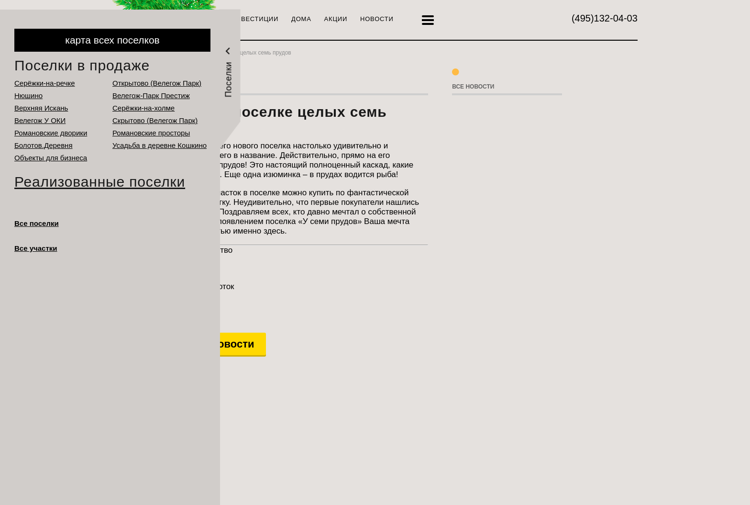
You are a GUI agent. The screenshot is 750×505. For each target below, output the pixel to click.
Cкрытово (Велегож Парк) (155, 120)
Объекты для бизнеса (50, 158)
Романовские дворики (50, 133)
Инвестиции (255, 18)
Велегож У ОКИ (40, 120)
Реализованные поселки (99, 182)
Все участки (35, 248)
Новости (377, 18)
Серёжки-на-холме (143, 108)
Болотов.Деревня (43, 145)
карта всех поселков (112, 39)
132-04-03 (605, 18)
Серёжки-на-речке (44, 83)
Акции (335, 18)
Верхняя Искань (41, 108)
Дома (301, 18)
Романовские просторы (151, 133)
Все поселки (36, 223)
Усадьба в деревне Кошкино (159, 145)
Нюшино (28, 95)
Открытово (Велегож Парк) (156, 83)
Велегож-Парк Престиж (151, 95)
